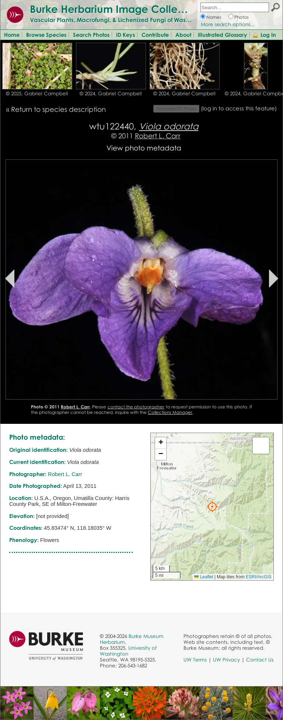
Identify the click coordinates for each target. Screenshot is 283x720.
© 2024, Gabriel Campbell (111, 93)
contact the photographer (136, 406)
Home (12, 34)
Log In (268, 34)
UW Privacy (226, 660)
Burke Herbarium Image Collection (116, 9)
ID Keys (125, 34)
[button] (212, 506)
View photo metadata (143, 147)
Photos (241, 17)
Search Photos (91, 34)
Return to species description (58, 109)
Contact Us (259, 660)
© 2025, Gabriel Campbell (37, 93)
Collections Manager (170, 412)
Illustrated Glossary (222, 34)
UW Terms (195, 660)
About (183, 34)
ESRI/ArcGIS (259, 576)
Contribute (155, 34)
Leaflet (203, 576)
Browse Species (46, 34)
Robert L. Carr (158, 135)
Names (213, 17)
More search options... (228, 24)
